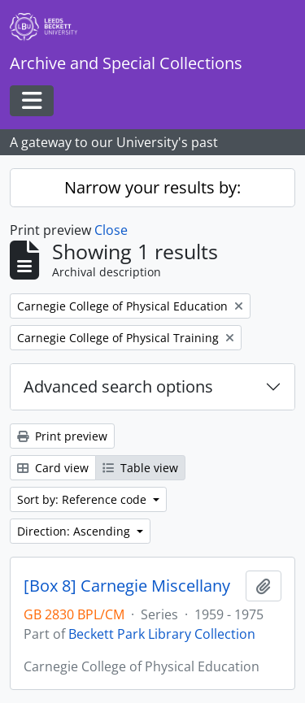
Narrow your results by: (152, 187)
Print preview (62, 436)
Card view (53, 467)
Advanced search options (118, 386)
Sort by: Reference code (83, 499)
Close (111, 230)
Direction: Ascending (75, 531)
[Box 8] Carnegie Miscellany (127, 586)
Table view (140, 467)
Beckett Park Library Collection (161, 634)
